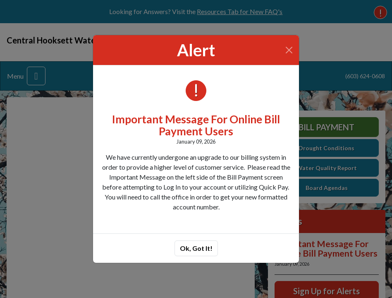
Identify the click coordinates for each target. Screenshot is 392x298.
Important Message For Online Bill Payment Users (196, 125)
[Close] (289, 50)
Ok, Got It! (196, 248)
